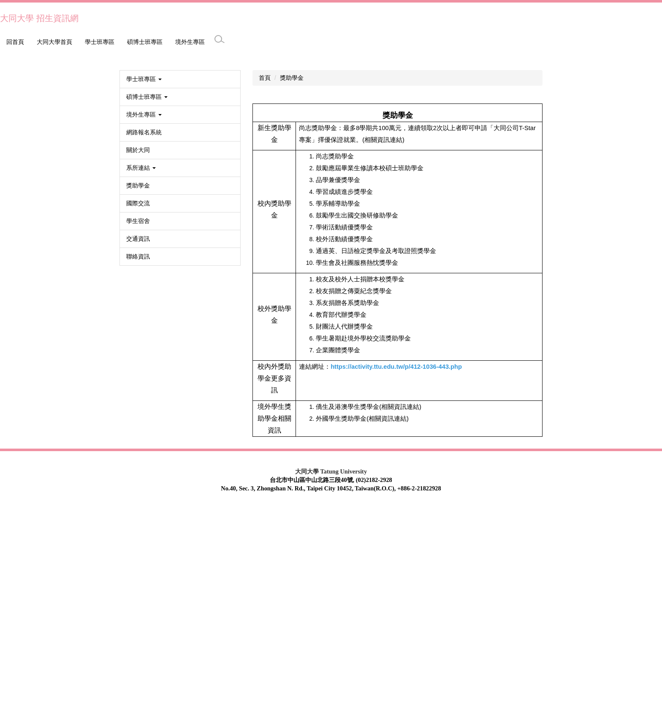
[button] (10, 150)
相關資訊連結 (400, 603)
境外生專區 (142, 41)
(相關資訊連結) (383, 336)
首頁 (265, 274)
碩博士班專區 (96, 41)
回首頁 (15, 41)
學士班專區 (51, 41)
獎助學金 (292, 274)
